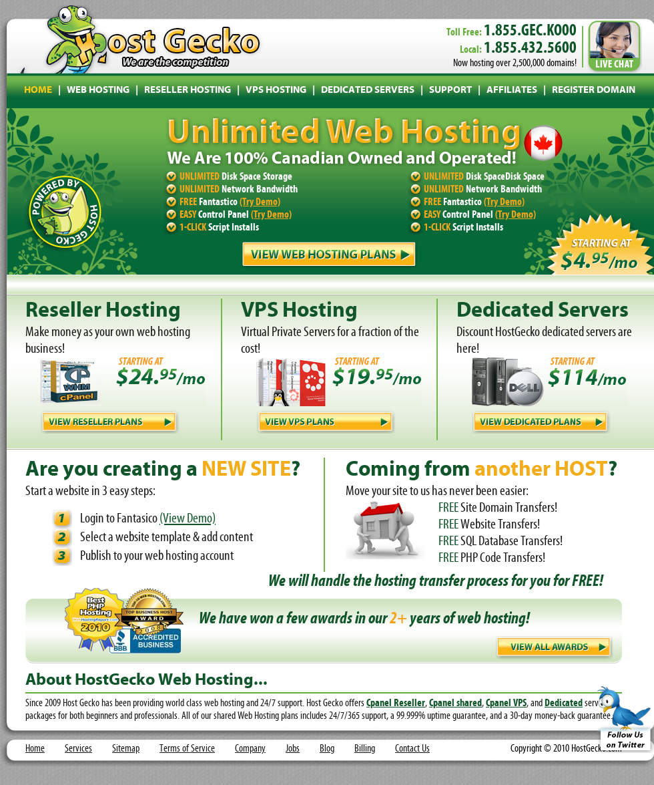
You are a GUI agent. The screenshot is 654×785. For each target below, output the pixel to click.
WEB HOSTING (98, 91)
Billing (364, 749)
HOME (38, 91)
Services (78, 749)
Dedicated (564, 703)
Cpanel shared (455, 703)
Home (35, 749)
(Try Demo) (260, 202)
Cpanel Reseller (395, 703)
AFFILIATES (511, 91)
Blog (327, 749)
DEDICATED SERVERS (367, 91)
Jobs (293, 749)
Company (250, 749)
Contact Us (412, 749)
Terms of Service (187, 749)
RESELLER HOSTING (187, 91)
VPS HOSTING (276, 91)
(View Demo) (187, 519)
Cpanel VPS (506, 703)
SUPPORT (450, 91)
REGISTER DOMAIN (593, 91)
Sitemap (125, 749)
